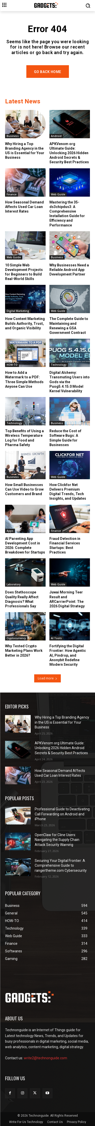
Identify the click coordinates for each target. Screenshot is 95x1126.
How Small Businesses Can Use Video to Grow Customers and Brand (24, 489)
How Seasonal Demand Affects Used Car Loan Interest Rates (24, 206)
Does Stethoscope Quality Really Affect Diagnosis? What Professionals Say (22, 599)
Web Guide (58, 194)
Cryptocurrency (16, 638)
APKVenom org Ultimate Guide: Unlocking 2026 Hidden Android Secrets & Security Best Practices (69, 153)
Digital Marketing (18, 311)
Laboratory (14, 584)
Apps (10, 531)
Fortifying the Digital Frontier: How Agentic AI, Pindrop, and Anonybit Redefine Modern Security (67, 655)
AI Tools (56, 638)
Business (13, 136)
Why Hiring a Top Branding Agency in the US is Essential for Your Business (24, 151)
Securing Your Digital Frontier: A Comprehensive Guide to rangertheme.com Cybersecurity (61, 865)
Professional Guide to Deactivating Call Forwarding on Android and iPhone (62, 814)
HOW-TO (12, 364)
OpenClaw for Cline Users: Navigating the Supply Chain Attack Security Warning (57, 840)
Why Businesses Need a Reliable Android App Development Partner (69, 269)
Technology (58, 364)
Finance (11, 194)
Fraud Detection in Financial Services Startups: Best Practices (64, 546)
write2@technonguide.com (45, 1058)
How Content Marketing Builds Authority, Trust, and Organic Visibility (25, 323)
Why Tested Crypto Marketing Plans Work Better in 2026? (24, 650)
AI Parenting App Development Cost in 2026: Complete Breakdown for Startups (25, 546)
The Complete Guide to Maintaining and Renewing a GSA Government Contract (68, 326)
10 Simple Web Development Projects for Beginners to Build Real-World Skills (24, 272)
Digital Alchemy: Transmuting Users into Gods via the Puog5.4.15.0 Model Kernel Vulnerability (69, 382)
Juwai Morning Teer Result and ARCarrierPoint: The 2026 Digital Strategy (67, 599)
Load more (47, 678)
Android (56, 136)
